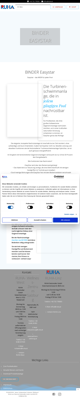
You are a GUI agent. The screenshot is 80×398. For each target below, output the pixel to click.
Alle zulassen (65, 220)
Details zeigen (69, 214)
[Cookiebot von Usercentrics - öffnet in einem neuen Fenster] (55, 176)
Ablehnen (14, 220)
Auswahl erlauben (40, 220)
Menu (20, 7)
